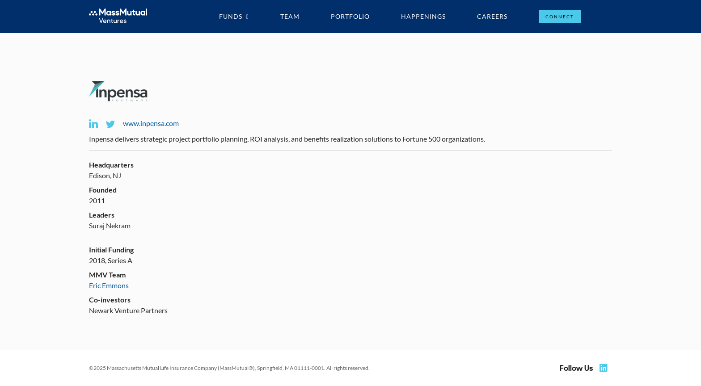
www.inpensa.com (151, 123)
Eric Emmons (109, 285)
